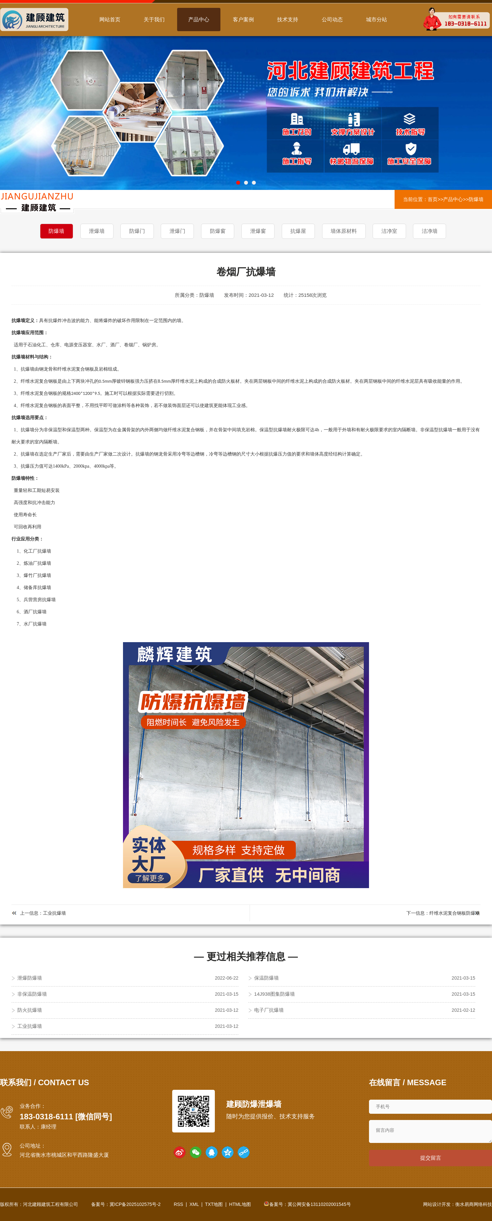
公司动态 (332, 19)
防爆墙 (476, 199)
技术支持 (287, 19)
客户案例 (243, 19)
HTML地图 (240, 1204)
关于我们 (154, 19)
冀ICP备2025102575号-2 (135, 1204)
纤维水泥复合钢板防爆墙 (454, 912)
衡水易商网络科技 (473, 1204)
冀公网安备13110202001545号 (319, 1204)
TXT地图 (214, 1204)
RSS (178, 1204)
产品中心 (198, 19)
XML (194, 1204)
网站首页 (109, 19)
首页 (433, 199)
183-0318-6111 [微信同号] (66, 1116)
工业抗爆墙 (54, 912)
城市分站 (376, 19)
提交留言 (430, 1158)
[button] (238, 183)
